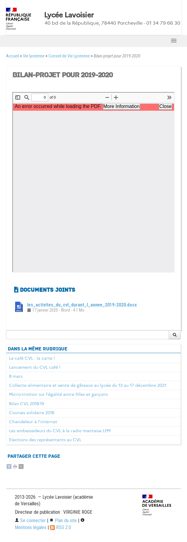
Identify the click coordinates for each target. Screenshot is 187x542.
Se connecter (30, 520)
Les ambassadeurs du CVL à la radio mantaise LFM (60, 430)
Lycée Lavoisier (69, 15)
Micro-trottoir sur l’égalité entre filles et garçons (58, 394)
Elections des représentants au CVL (45, 439)
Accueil (12, 56)
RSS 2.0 (60, 527)
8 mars (16, 376)
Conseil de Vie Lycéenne (69, 56)
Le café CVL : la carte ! (32, 358)
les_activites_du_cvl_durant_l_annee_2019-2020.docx (82, 305)
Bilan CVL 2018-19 (26, 403)
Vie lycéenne (34, 56)
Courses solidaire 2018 (31, 412)
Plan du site (63, 520)
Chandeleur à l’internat (33, 421)
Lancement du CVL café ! (34, 367)
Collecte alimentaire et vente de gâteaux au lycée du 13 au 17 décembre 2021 (87, 385)
